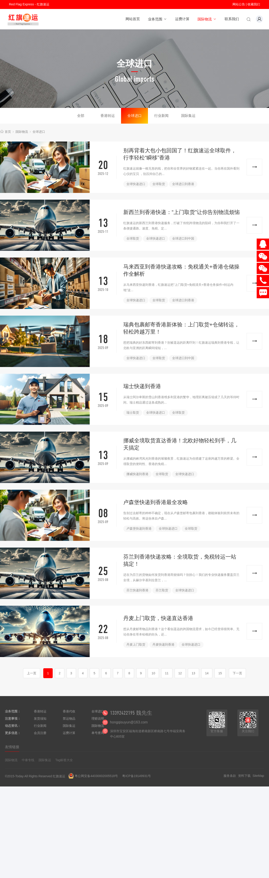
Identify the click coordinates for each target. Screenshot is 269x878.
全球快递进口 (135, 184)
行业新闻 (161, 116)
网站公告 (238, 4)
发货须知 (40, 718)
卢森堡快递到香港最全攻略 (155, 502)
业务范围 (157, 19)
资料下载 (244, 776)
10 (153, 673)
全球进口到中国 (183, 238)
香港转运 (107, 116)
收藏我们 (253, 4)
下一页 (237, 673)
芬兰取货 (162, 590)
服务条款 (229, 776)
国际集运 (188, 116)
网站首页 (133, 19)
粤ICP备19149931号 (136, 776)
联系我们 (232, 19)
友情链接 (12, 747)
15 (220, 673)
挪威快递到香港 (137, 474)
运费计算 (182, 19)
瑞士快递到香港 (142, 386)
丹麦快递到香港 (163, 644)
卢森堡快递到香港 (139, 528)
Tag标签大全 (64, 760)
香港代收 (69, 711)
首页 (8, 131)
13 (193, 673)
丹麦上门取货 (135, 644)
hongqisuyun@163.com (129, 722)
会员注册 (40, 733)
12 (180, 673)
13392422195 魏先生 (131, 713)
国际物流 (207, 19)
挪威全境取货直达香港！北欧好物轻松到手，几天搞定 (179, 444)
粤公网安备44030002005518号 (96, 776)
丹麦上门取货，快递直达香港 (158, 618)
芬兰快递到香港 (137, 590)
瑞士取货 (132, 412)
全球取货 (158, 184)
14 (207, 673)
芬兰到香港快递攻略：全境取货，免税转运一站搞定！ (179, 560)
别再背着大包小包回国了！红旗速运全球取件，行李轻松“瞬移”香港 (179, 154)
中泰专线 (28, 760)
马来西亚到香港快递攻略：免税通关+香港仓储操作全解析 (181, 270)
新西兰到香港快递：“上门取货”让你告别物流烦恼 (181, 212)
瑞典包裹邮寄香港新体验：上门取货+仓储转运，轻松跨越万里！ (181, 328)
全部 (80, 116)
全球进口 (134, 116)
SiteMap (258, 776)
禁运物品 (69, 718)
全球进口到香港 (183, 184)
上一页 (31, 673)
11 (167, 673)
